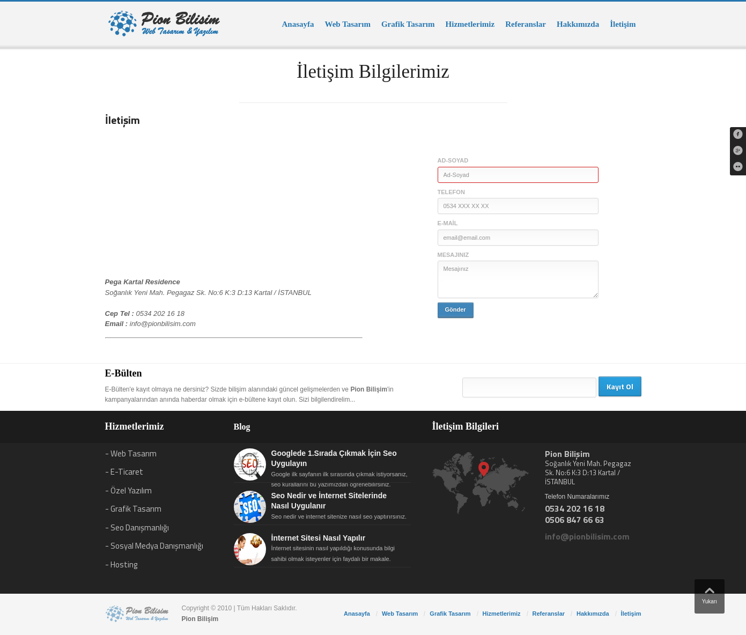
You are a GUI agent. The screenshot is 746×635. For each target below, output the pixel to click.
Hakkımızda (578, 24)
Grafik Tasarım (408, 24)
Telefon (451, 192)
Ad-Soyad (453, 160)
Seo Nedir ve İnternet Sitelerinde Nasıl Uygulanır (329, 501)
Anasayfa (298, 24)
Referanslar (525, 24)
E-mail (448, 223)
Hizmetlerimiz (470, 24)
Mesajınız (453, 255)
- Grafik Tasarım (133, 509)
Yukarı (709, 593)
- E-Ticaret (124, 472)
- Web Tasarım (131, 453)
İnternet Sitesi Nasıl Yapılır (318, 538)
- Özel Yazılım (128, 490)
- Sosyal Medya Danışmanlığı (154, 546)
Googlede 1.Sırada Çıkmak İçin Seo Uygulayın (334, 458)
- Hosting (121, 564)
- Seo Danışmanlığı (137, 527)
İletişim (623, 24)
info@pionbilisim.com (163, 324)
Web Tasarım (348, 24)
